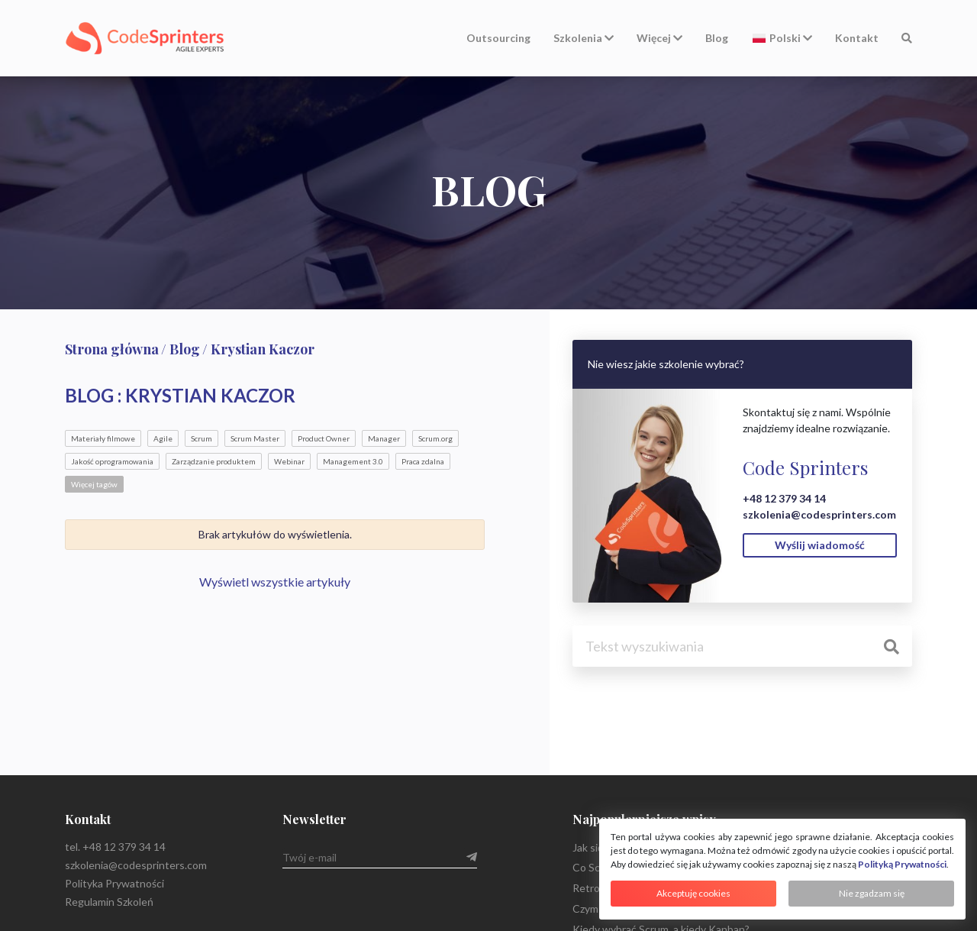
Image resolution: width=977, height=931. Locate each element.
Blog (716, 37)
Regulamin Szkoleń (109, 901)
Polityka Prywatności (114, 883)
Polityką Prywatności (902, 864)
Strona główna (112, 349)
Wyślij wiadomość (820, 544)
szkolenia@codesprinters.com (819, 514)
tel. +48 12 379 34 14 (115, 846)
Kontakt (857, 37)
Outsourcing (498, 37)
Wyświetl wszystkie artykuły (274, 581)
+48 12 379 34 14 (784, 498)
